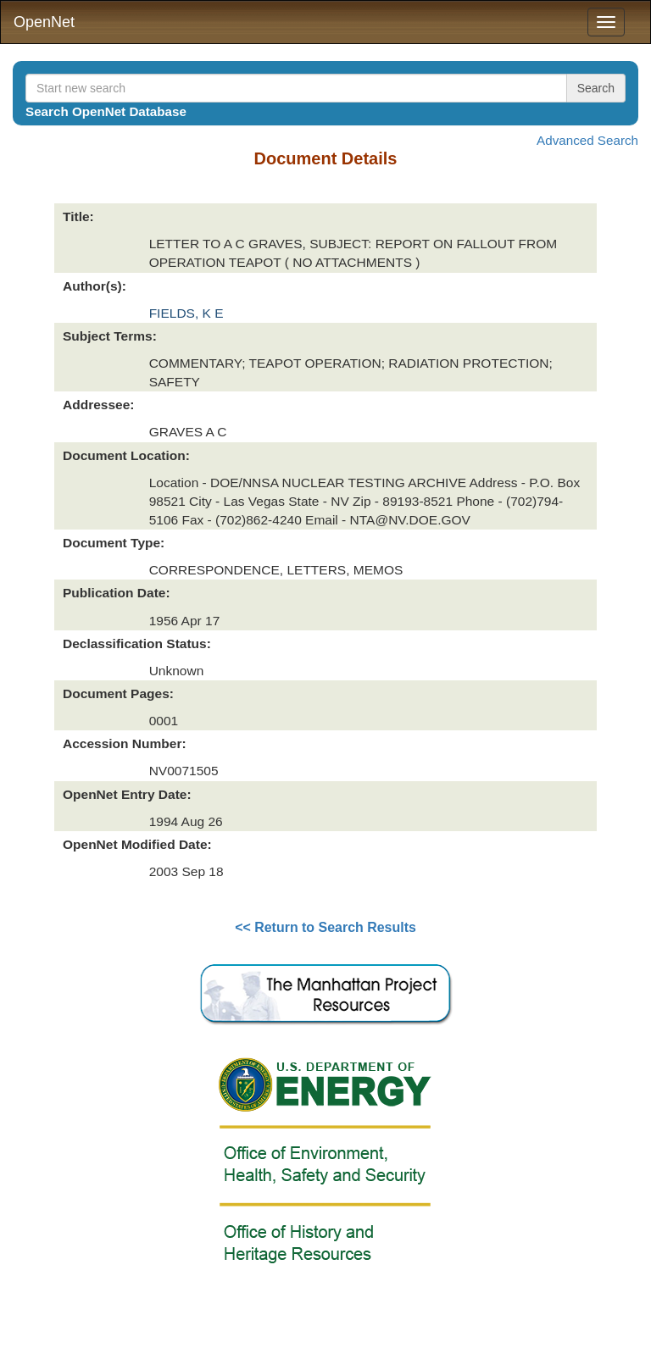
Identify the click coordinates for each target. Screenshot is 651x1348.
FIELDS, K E (186, 313)
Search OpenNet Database (105, 111)
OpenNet (44, 22)
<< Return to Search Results (325, 927)
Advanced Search (587, 140)
